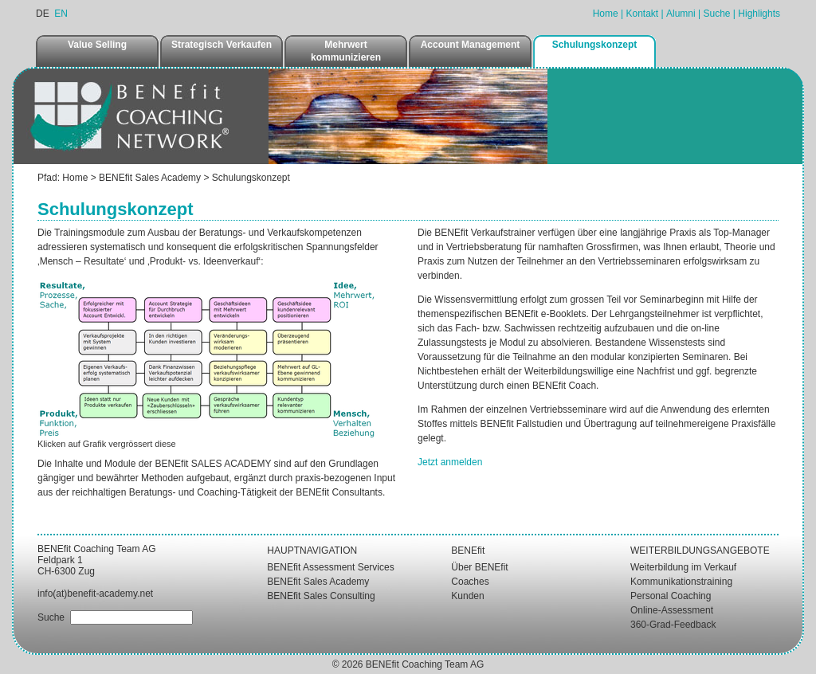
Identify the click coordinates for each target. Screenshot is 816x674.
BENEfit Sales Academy (150, 177)
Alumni (681, 13)
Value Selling (97, 44)
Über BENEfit (479, 567)
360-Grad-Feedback (673, 624)
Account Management (470, 44)
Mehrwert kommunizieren (346, 51)
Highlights (759, 13)
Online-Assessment (671, 610)
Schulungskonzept (595, 44)
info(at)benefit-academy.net (95, 593)
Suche (716, 13)
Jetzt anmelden (450, 462)
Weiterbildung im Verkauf (683, 567)
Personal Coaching (670, 596)
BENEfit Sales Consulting (321, 596)
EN (61, 13)
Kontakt (642, 13)
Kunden (467, 596)
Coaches (469, 581)
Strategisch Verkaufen (221, 44)
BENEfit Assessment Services (330, 567)
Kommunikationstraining (681, 581)
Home (605, 13)
